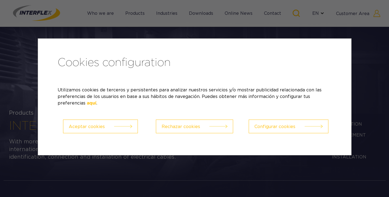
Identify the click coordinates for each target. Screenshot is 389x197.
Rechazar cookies (181, 126)
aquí (91, 103)
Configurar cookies (274, 126)
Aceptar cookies (87, 126)
